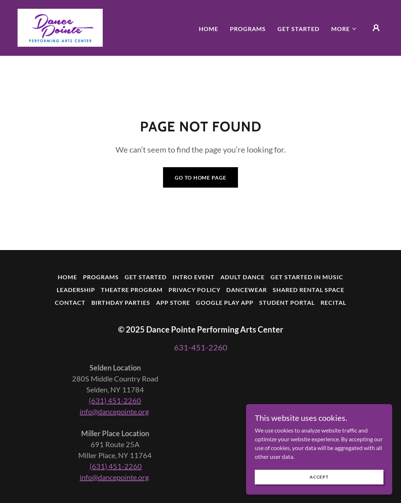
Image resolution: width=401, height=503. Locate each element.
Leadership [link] (76, 289)
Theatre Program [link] (132, 289)
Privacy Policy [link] (194, 289)
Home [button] (67, 276)
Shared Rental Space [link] (308, 289)
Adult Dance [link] (242, 276)
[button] (344, 28)
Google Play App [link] (224, 302)
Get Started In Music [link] (307, 276)
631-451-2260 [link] (200, 347)
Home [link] (208, 28)
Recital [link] (333, 302)
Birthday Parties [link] (120, 302)
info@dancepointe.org (114, 411)
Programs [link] (248, 28)
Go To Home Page (200, 177)
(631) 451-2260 (115, 400)
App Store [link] (173, 302)
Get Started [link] (298, 28)
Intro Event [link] (194, 276)
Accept (319, 482)
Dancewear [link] (246, 289)
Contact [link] (70, 302)
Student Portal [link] (287, 302)
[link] (60, 26)
